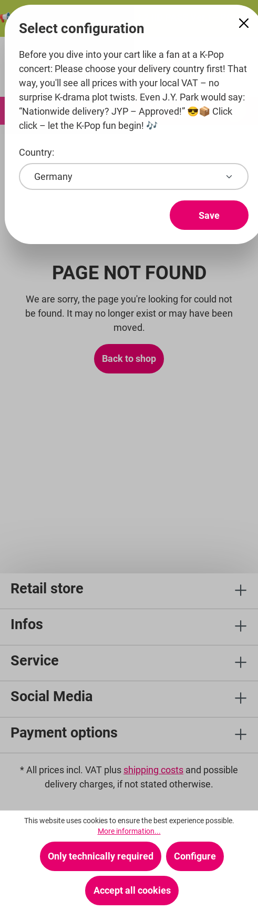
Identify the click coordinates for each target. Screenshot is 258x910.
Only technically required (100, 856)
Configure (195, 856)
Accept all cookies (132, 890)
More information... (129, 831)
